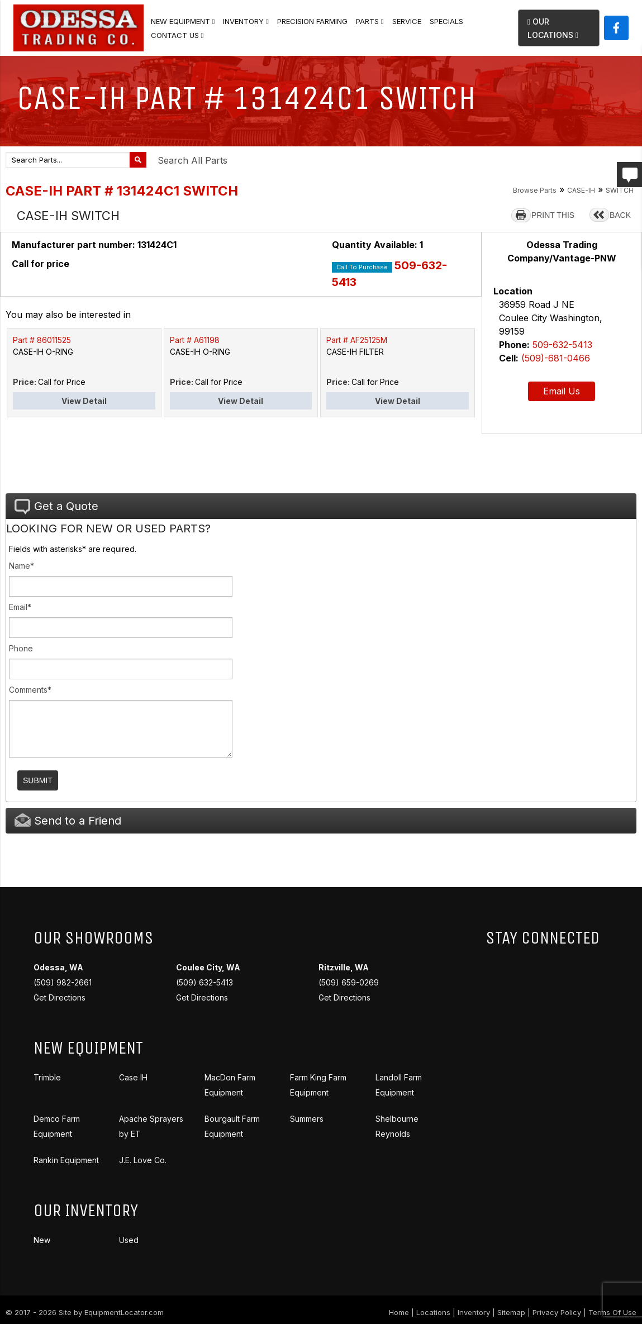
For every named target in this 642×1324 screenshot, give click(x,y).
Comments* (30, 689)
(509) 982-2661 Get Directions (63, 982)
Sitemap (511, 1312)
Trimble (47, 1077)
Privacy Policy (556, 1312)
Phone (21, 648)
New (42, 1240)
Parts (370, 21)
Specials (446, 21)
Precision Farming (312, 21)
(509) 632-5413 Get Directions (208, 982)
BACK (620, 215)
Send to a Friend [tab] (68, 820)
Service (406, 21)
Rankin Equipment (66, 1160)
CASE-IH (581, 190)
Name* (21, 565)
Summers (307, 1118)
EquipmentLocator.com (124, 1312)
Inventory (246, 21)
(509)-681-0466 (555, 358)
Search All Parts (192, 160)
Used (129, 1240)
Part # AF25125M (356, 340)
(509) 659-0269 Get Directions (348, 982)
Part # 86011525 (42, 340)
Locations (433, 1312)
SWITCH (620, 190)
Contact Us (177, 35)
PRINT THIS (552, 215)
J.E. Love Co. (143, 1160)
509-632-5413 (562, 344)
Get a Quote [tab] (56, 507)
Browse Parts (535, 190)
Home (399, 1312)
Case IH (133, 1077)
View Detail (84, 401)
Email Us (561, 391)
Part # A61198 (195, 340)
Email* (20, 607)
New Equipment (183, 21)
